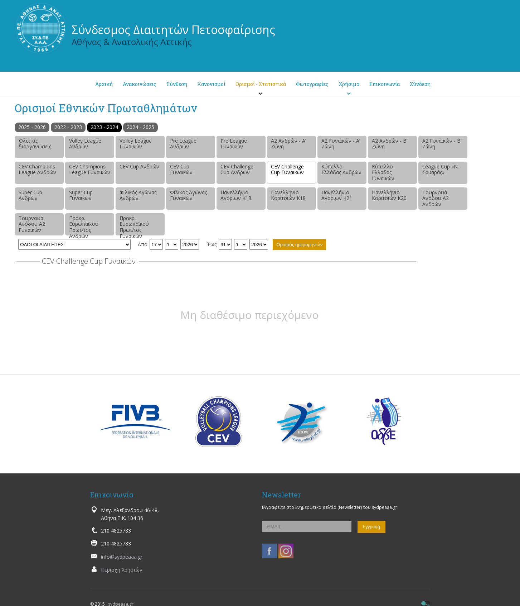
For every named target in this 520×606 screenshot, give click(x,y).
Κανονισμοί (211, 84)
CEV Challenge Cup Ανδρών (236, 169)
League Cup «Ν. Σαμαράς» (440, 169)
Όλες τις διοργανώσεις (35, 143)
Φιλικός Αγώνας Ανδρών (138, 195)
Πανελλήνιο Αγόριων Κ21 (336, 195)
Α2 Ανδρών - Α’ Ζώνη (288, 143)
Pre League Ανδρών (183, 143)
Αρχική (104, 84)
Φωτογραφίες (312, 84)
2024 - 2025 (140, 127)
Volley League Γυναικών (136, 143)
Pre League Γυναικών (233, 143)
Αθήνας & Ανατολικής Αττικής (132, 42)
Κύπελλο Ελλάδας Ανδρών (341, 169)
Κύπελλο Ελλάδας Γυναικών (383, 172)
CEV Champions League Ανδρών (37, 169)
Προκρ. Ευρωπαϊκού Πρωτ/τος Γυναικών (134, 225)
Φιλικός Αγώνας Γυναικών (188, 195)
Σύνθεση (176, 84)
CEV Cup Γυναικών (181, 169)
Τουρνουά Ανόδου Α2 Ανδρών (435, 198)
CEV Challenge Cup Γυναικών (287, 169)
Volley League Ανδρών (85, 143)
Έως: (212, 244)
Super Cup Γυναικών (81, 195)
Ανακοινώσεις (139, 84)
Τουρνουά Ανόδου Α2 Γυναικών (32, 224)
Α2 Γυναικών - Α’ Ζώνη (340, 143)
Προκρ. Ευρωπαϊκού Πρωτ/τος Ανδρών (83, 225)
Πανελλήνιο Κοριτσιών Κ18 (288, 195)
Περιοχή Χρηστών (121, 569)
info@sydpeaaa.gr (121, 556)
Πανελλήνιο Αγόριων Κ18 (235, 195)
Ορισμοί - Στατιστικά (260, 84)
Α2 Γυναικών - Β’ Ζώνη (441, 143)
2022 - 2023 (68, 127)
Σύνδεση (420, 84)
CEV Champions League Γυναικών (89, 169)
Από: (143, 244)
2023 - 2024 (104, 127)
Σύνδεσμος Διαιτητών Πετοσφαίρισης (173, 29)
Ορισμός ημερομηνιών (299, 244)
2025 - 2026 (32, 127)
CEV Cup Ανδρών (139, 166)
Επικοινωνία (384, 84)
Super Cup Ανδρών (30, 195)
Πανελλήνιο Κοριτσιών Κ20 (389, 195)
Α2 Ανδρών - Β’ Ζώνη (389, 143)
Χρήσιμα (349, 84)
